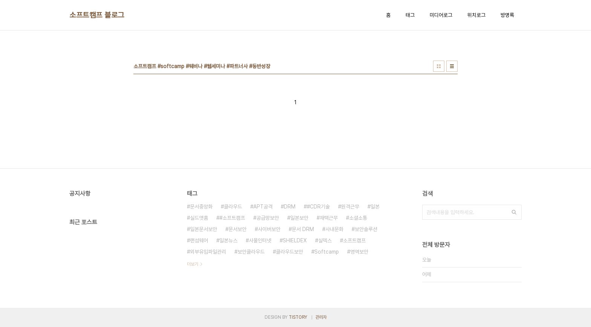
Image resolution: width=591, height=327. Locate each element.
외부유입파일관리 (208, 252)
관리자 (321, 317)
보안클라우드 (251, 252)
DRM (290, 207)
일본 (375, 207)
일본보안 (299, 218)
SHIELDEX (295, 240)
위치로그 (476, 15)
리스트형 (452, 66)
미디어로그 (441, 15)
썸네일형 (438, 66)
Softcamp (326, 252)
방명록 (507, 15)
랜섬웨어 (199, 240)
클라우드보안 (289, 252)
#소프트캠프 (232, 218)
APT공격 (263, 207)
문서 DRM (303, 229)
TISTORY (298, 317)
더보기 (192, 264)
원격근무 (350, 207)
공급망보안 (267, 218)
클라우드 (233, 207)
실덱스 (325, 240)
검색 (514, 212)
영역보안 (359, 252)
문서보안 (237, 229)
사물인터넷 (260, 240)
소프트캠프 (354, 240)
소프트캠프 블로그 (96, 15)
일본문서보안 (203, 229)
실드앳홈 (199, 218)
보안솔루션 (366, 229)
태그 (410, 15)
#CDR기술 (318, 207)
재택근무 (329, 218)
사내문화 (334, 229)
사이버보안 (269, 229)
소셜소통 (358, 218)
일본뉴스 (228, 240)
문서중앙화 (201, 207)
